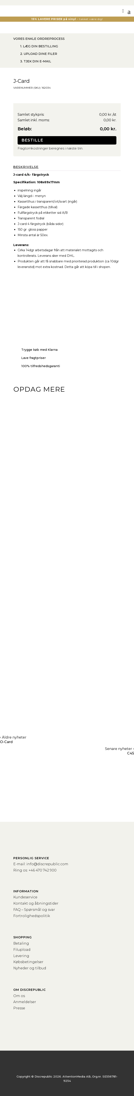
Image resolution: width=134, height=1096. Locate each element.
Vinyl (26, 499)
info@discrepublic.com (47, 864)
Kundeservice (25, 897)
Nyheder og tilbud (29, 968)
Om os (19, 996)
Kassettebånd (39, 607)
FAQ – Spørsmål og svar (34, 910)
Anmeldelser (24, 1002)
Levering (21, 956)
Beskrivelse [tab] (25, 167)
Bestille (32, 140)
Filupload (21, 950)
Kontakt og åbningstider (35, 903)
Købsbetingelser (28, 962)
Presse (19, 1008)
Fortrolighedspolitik (31, 916)
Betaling (21, 943)
